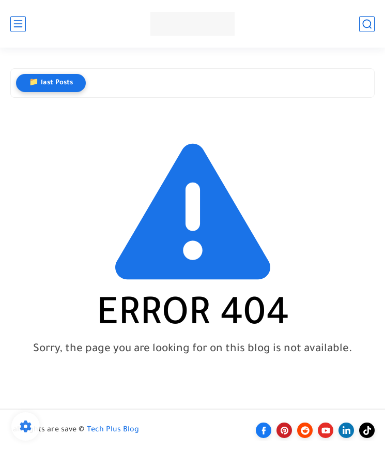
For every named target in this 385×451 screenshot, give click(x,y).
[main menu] (18, 24)
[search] (367, 24)
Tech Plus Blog (113, 430)
